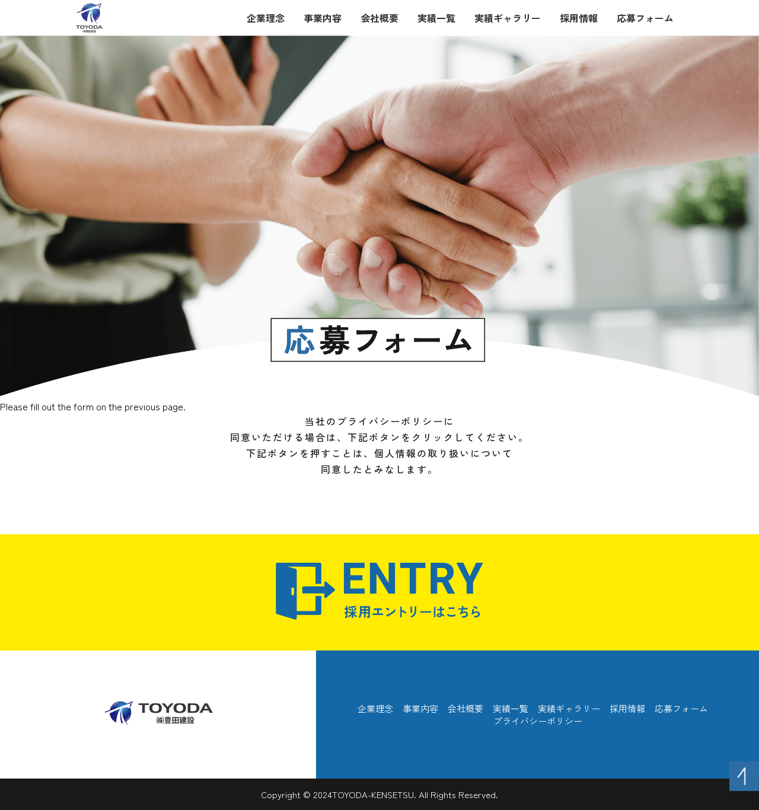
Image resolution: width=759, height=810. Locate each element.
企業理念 (266, 18)
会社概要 (379, 18)
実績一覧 (436, 18)
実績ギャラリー (507, 18)
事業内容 (323, 18)
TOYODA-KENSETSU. (374, 794)
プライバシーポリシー (537, 721)
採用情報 (579, 18)
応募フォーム (645, 18)
